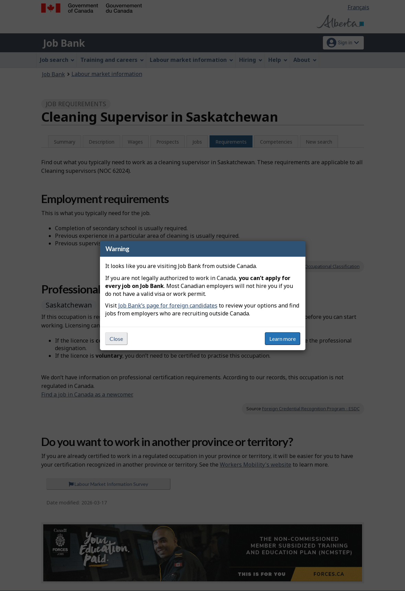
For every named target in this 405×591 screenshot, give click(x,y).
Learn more (282, 338)
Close (116, 338)
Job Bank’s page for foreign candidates (167, 305)
